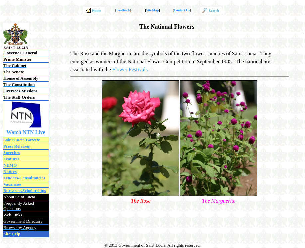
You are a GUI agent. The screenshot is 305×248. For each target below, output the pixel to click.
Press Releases (16, 146)
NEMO (10, 165)
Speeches (11, 152)
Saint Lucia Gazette (21, 139)
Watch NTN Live (25, 132)
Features (11, 158)
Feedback (123, 10)
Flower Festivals (130, 69)
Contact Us (182, 10)
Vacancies (12, 184)
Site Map (152, 10)
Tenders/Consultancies (24, 177)
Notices (10, 171)
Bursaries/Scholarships (24, 190)
